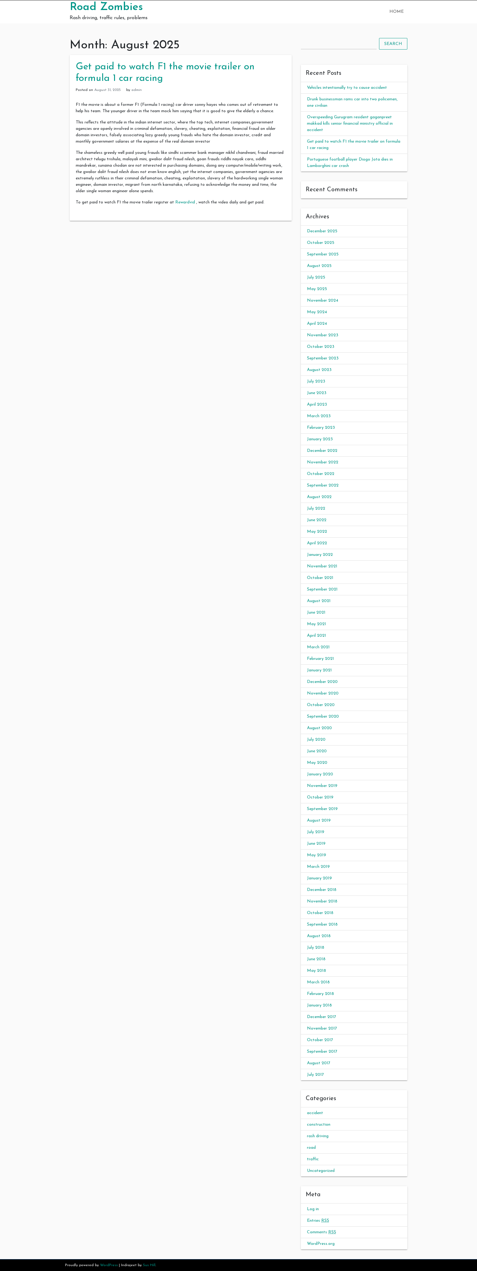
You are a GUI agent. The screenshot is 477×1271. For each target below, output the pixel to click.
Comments (321, 1232)
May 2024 (317, 312)
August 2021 (319, 601)
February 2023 (321, 427)
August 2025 (319, 266)
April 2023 (317, 404)
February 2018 (320, 994)
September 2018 (322, 924)
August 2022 (319, 497)
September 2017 (322, 1051)
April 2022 (317, 543)
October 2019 (320, 797)
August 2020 (319, 728)
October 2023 (320, 347)
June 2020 (317, 751)
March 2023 (319, 416)
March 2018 (318, 982)
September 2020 (323, 716)
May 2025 (317, 289)
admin (136, 90)
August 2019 (319, 820)
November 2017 (322, 1028)
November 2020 (323, 693)
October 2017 (320, 1040)
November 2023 (322, 335)
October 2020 (321, 705)
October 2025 (320, 243)
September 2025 (323, 254)
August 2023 (319, 370)
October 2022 (320, 474)
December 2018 (321, 890)
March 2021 (318, 647)
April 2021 (316, 635)
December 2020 (322, 682)
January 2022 (320, 554)
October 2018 (320, 913)
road (311, 1147)
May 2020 (317, 762)
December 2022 (322, 450)
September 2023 (323, 358)
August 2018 (319, 936)
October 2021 (320, 578)
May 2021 (316, 624)
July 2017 (315, 1074)
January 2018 (319, 1005)
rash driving (318, 1136)
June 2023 (316, 393)
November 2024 (322, 300)
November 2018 (322, 901)
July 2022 (316, 508)
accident (315, 1113)
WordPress (109, 1265)
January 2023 (320, 439)
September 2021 (322, 589)
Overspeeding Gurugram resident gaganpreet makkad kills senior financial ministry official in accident (350, 123)
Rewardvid (185, 202)
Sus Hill (149, 1265)
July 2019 (315, 832)
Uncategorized (321, 1171)
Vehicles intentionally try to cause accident (347, 87)
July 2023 (316, 381)
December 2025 (322, 231)
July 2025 (316, 277)
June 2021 (316, 612)
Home (396, 11)
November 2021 (322, 566)
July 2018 (315, 947)
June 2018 (316, 959)
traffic (313, 1159)
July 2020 (316, 739)
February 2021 (320, 658)
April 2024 (317, 323)
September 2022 (323, 485)
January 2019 (319, 878)
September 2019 (322, 809)
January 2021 (319, 670)
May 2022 (317, 531)
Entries (318, 1220)
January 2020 (320, 774)
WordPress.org (321, 1244)
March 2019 (318, 866)
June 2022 (316, 520)
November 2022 (322, 462)
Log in (313, 1209)
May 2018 (316, 970)
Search (393, 44)
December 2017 (321, 1017)
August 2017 (318, 1063)
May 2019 (316, 855)
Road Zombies (106, 7)
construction (318, 1124)
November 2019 (322, 786)
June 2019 (316, 843)
